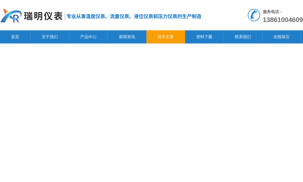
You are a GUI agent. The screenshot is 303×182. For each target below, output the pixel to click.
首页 (15, 37)
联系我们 (243, 37)
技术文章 (166, 37)
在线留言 (281, 37)
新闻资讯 (127, 37)
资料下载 (204, 37)
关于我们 (50, 37)
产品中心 (88, 37)
